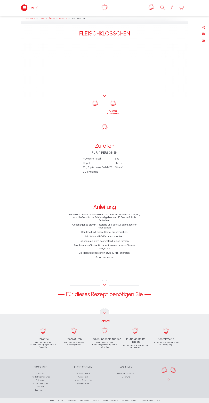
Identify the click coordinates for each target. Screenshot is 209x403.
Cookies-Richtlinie (147, 400)
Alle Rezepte (83, 383)
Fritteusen (40, 380)
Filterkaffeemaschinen (40, 377)
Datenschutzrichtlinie (129, 400)
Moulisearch (83, 377)
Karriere (96, 400)
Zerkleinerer (40, 390)
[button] (172, 8)
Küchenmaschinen (40, 383)
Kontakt (51, 400)
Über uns (126, 377)
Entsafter (40, 373)
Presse (60, 400)
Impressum (72, 400)
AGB (158, 400)
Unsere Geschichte (125, 373)
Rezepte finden (83, 373)
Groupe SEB (84, 400)
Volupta (40, 387)
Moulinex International (110, 400)
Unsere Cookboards (83, 380)
